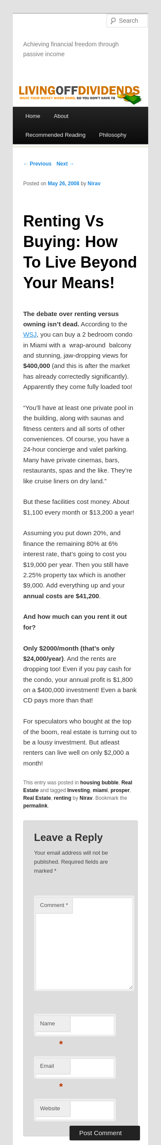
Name (51, 1026)
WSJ (30, 334)
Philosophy (113, 135)
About (61, 116)
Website (50, 1108)
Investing (78, 790)
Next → (65, 164)
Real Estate (37, 798)
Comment (54, 905)
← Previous (37, 164)
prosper (120, 790)
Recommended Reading (55, 135)
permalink (35, 806)
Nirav (94, 184)
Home (32, 116)
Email (51, 1068)
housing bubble (99, 783)
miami (100, 790)
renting (62, 798)
